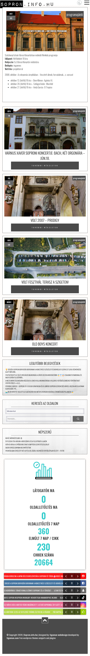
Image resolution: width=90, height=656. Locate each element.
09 (11, 18)
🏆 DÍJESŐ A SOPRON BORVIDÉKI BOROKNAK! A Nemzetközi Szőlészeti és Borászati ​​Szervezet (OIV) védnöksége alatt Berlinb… (43, 370)
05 (9, 182)
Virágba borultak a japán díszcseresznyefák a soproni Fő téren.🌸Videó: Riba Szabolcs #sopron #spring (45, 576)
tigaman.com (13, 638)
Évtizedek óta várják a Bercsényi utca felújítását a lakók (26, 441)
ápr (9, 111)
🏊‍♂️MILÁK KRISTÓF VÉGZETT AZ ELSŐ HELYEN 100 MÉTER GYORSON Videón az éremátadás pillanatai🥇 (39, 392)
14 (9, 115)
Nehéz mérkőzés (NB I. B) (13, 438)
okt (11, 13)
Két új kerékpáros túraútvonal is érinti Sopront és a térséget (27, 590)
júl (9, 178)
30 (9, 306)
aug (9, 240)
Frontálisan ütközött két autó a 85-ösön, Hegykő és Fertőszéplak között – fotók (34, 451)
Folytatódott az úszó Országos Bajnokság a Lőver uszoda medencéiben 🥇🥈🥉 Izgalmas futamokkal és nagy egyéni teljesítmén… (43, 376)
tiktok (83, 597)
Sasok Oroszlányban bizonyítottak (18, 447)
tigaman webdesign (59, 634)
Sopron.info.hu (30, 634)
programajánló (75, 14)
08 (9, 244)
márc (9, 302)
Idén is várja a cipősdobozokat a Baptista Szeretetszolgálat (27, 444)
